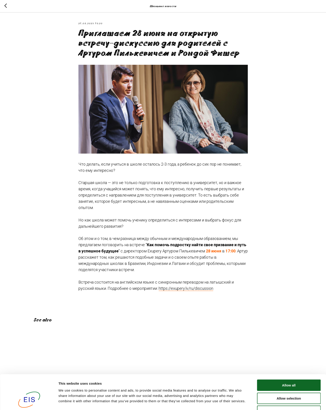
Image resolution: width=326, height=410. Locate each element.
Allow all (289, 355)
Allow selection (289, 369)
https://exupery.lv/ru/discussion (186, 288)
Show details (233, 401)
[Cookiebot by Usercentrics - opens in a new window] (28, 401)
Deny (289, 382)
